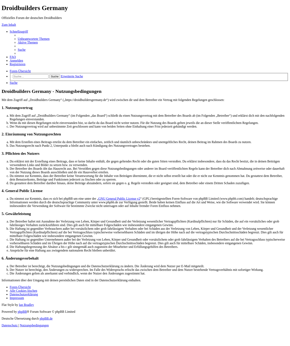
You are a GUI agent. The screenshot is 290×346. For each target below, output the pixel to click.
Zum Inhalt (9, 24)
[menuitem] (34, 39)
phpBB (22, 311)
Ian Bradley (26, 305)
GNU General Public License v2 (119, 198)
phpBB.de (46, 318)
